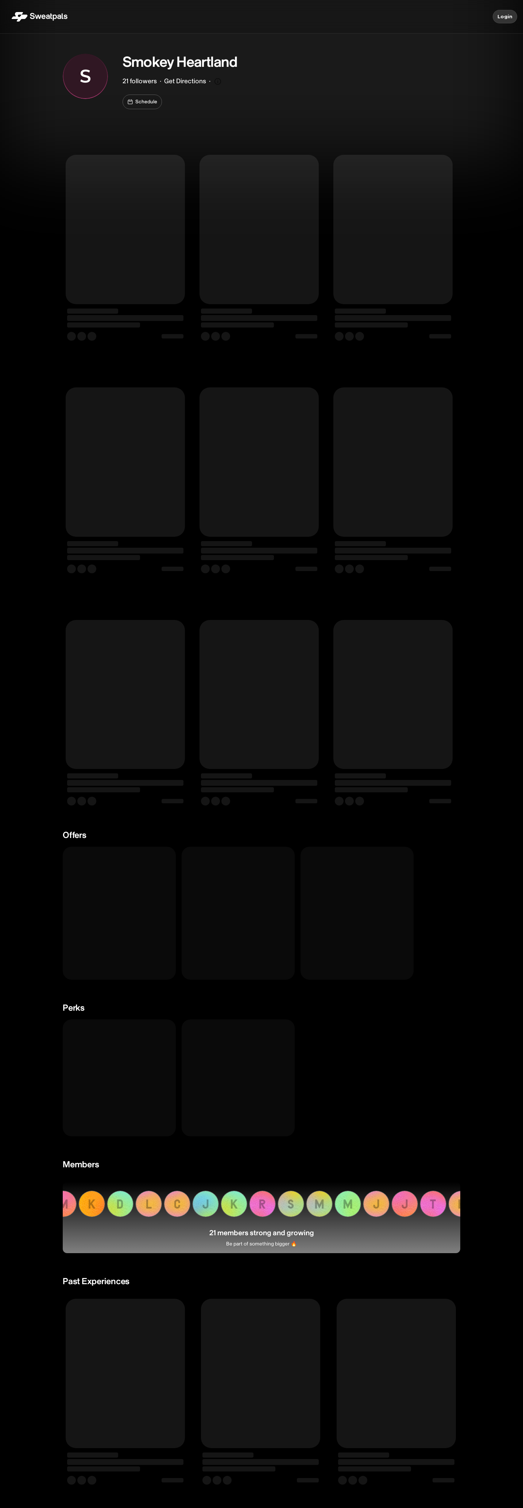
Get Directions (185, 81)
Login (505, 16)
